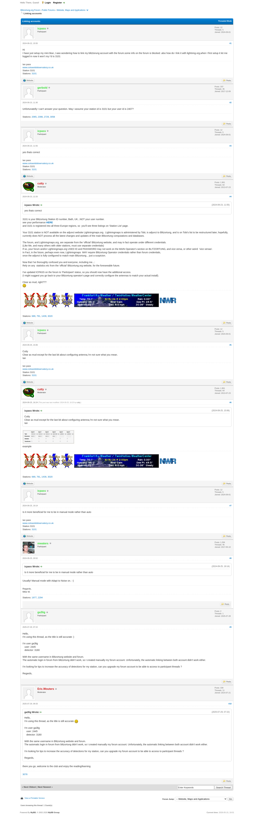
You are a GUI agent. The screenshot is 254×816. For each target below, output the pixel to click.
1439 (43, 316)
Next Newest (44, 787)
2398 (40, 117)
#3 (230, 146)
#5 (230, 345)
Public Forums (48, 10)
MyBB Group (53, 812)
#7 (230, 506)
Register (57, 2)
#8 (230, 558)
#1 (230, 43)
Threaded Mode (225, 21)
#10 (229, 704)
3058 (52, 117)
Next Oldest (30, 787)
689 (33, 316)
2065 (34, 117)
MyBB (33, 812)
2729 (46, 117)
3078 (25, 774)
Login (48, 2)
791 (38, 316)
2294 (40, 597)
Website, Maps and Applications (71, 10)
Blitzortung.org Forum (30, 10)
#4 (230, 197)
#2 (230, 102)
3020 (50, 316)
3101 (34, 73)
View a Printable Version (35, 798)
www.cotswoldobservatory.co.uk (38, 67)
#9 (230, 627)
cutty (78, 402)
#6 (230, 402)
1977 (34, 597)
